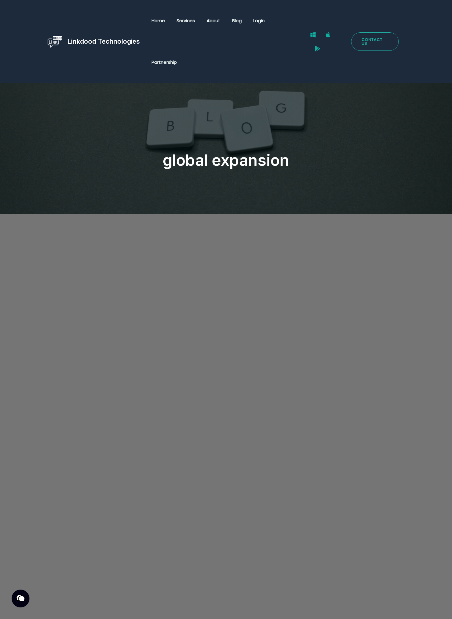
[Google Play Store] (341, 21)
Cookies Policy (156, 607)
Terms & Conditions (109, 607)
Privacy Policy (61, 607)
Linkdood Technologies (103, 20)
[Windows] (312, 21)
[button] (374, 21)
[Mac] (326, 21)
